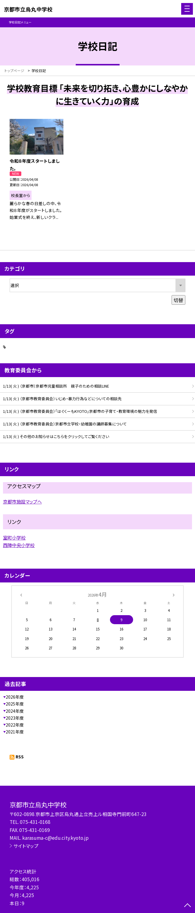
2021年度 (15, 732)
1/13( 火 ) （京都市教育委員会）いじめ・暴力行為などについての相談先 (62, 398)
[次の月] (174, 594)
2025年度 (15, 704)
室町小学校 (14, 537)
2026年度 (15, 697)
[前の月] (21, 594)
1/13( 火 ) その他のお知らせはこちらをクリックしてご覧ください (56, 436)
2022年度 (15, 725)
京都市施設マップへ (22, 501)
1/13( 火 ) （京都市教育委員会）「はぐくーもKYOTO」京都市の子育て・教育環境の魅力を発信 (80, 411)
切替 (178, 300)
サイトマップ (26, 845)
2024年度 (15, 711)
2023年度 (15, 718)
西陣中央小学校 (19, 545)
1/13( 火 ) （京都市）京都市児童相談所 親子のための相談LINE (56, 386)
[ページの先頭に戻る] (187, 906)
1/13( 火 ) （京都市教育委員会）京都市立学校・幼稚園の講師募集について (65, 424)
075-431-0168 (35, 821)
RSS (20, 757)
